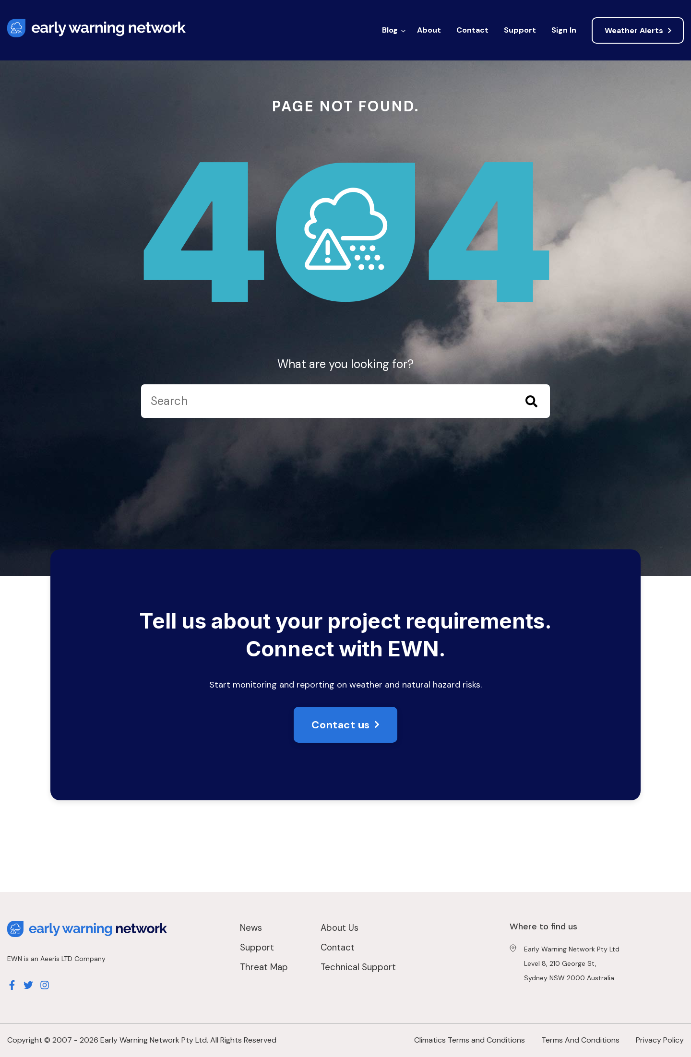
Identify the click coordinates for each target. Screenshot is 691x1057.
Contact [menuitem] (472, 30)
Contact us (340, 725)
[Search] (345, 401)
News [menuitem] (251, 928)
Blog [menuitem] (390, 30)
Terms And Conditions (580, 1040)
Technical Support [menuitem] (358, 967)
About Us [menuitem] (339, 928)
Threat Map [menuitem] (264, 967)
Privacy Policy (660, 1040)
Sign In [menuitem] (563, 30)
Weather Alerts (634, 30)
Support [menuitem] (520, 30)
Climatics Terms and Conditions (469, 1040)
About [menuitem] (429, 30)
